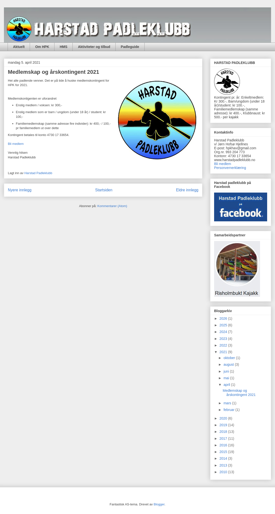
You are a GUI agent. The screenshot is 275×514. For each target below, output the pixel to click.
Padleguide (130, 47)
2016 (224, 445)
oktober (229, 358)
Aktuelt (19, 47)
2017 (224, 438)
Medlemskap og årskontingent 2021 (53, 72)
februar (229, 410)
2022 (224, 345)
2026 (224, 318)
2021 (224, 352)
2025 (224, 325)
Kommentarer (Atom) (112, 206)
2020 (224, 418)
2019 (224, 425)
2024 (224, 332)
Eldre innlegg (187, 190)
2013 (224, 465)
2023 (224, 339)
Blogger (159, 504)
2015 (224, 452)
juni (226, 371)
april (227, 385)
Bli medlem (16, 144)
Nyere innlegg (19, 190)
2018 (224, 432)
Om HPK (42, 47)
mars (227, 403)
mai (226, 378)
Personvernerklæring (230, 168)
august (229, 364)
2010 (224, 472)
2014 (224, 458)
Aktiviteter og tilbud (94, 47)
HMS (63, 47)
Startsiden (103, 190)
